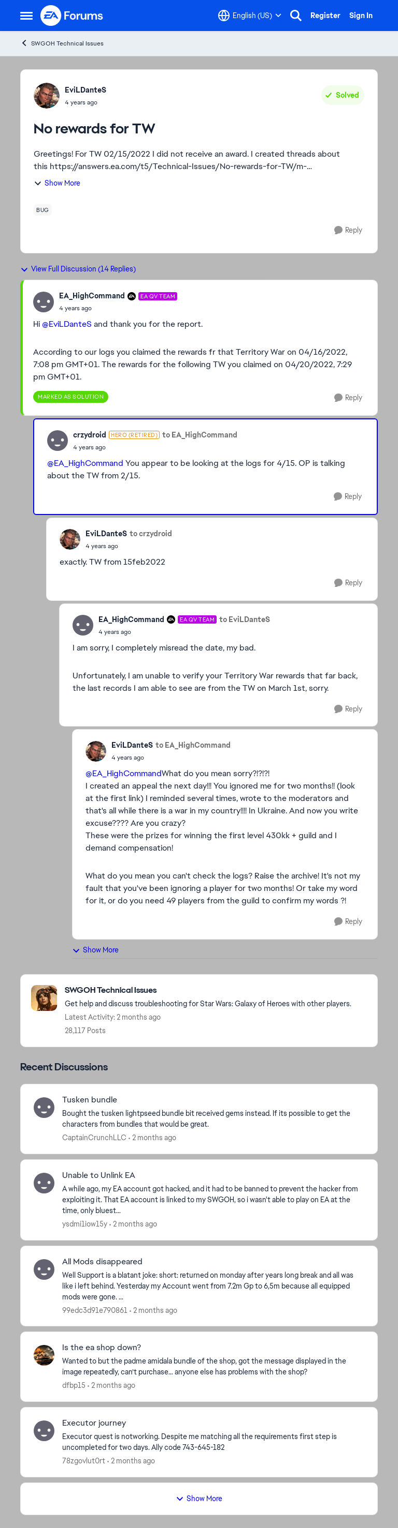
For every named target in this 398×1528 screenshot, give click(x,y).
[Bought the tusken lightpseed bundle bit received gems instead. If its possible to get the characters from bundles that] (213, 1119)
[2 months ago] (152, 1137)
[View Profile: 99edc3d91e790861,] (44, 1269)
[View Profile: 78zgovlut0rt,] (44, 1430)
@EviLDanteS (67, 324)
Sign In (361, 15)
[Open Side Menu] (26, 15)
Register (325, 15)
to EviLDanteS (244, 619)
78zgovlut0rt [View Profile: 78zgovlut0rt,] (83, 1460)
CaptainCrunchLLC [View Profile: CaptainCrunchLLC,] (94, 1137)
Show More (57, 183)
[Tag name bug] (43, 210)
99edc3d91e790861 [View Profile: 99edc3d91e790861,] (94, 1309)
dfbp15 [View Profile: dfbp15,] (74, 1385)
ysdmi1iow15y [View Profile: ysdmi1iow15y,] (84, 1224)
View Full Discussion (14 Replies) (78, 269)
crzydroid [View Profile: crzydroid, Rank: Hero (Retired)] (89, 435)
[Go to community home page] (72, 15)
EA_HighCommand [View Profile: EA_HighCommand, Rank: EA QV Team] (92, 295)
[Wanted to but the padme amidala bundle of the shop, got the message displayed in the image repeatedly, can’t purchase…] (213, 1367)
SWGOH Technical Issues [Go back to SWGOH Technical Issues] (62, 43)
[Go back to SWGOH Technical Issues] (208, 990)
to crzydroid (151, 533)
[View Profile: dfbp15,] (44, 1355)
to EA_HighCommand (199, 435)
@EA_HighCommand (85, 463)
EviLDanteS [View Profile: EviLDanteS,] (85, 90)
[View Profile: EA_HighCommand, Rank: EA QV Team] (43, 302)
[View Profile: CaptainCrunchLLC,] (44, 1107)
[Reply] (348, 230)
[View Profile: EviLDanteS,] (47, 96)
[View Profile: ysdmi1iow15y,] (44, 1183)
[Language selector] (250, 15)
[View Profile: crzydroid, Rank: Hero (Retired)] (57, 440)
